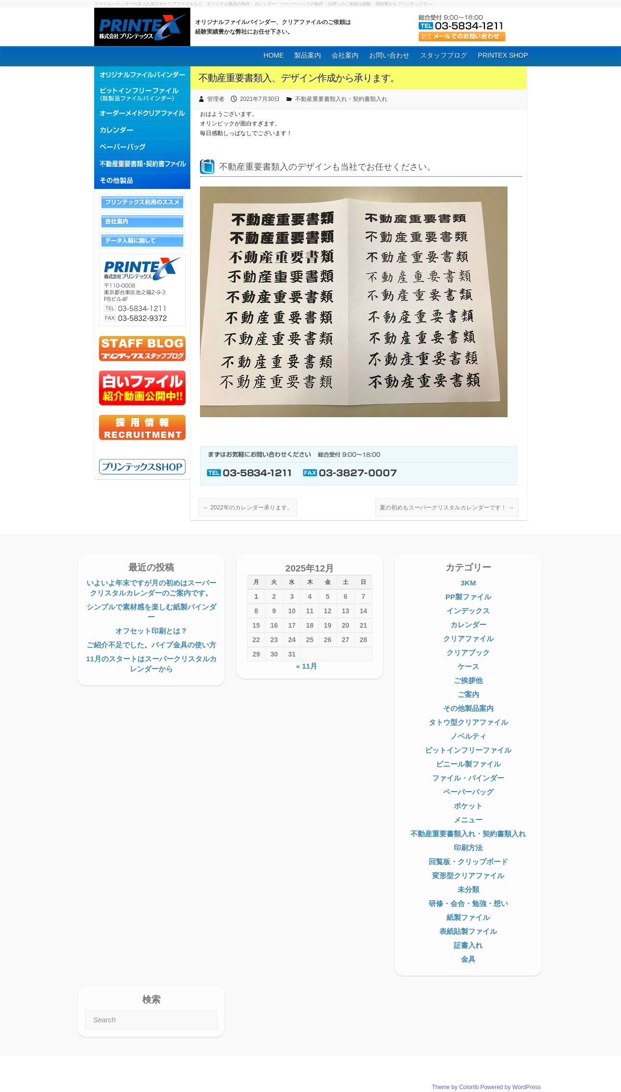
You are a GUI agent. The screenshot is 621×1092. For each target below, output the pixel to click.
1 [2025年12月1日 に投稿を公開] (256, 596)
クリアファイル (468, 638)
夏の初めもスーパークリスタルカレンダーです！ (447, 507)
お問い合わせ (389, 55)
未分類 (468, 889)
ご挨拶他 (468, 680)
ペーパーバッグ (468, 792)
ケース (468, 666)
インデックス (468, 611)
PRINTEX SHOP (503, 55)
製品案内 (307, 55)
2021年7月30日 (260, 99)
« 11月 (306, 666)
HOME (273, 55)
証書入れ (468, 945)
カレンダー (468, 624)
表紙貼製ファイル (468, 931)
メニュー (468, 820)
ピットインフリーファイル (468, 750)
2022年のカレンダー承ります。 (247, 507)
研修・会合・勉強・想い (468, 903)
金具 (468, 959)
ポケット (468, 806)
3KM (468, 583)
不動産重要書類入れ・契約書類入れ (341, 99)
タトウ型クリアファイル (468, 722)
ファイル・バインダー (468, 778)
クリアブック (468, 652)
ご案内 (468, 694)
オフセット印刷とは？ (151, 631)
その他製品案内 (468, 708)
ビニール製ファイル (468, 764)
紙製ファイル (468, 917)
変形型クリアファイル (468, 875)
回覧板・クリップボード (468, 861)
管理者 (215, 99)
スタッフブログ (443, 55)
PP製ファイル (468, 597)
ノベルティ (468, 736)
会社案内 (345, 55)
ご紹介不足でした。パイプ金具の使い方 (151, 645)
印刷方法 (468, 848)
